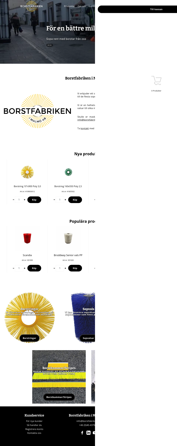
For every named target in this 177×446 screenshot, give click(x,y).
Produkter (69, 6)
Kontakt (109, 6)
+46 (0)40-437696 (88, 425)
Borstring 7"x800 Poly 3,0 (149, 186)
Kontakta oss (34, 433)
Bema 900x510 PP (149, 255)
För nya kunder (34, 421)
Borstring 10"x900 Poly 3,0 (27, 186)
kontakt (85, 128)
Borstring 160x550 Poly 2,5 (68, 186)
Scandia (27, 255)
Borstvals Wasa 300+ (109, 255)
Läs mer (54, 45)
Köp (34, 199)
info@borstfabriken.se (89, 119)
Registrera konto (34, 429)
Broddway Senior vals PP (68, 255)
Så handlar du (34, 425)
